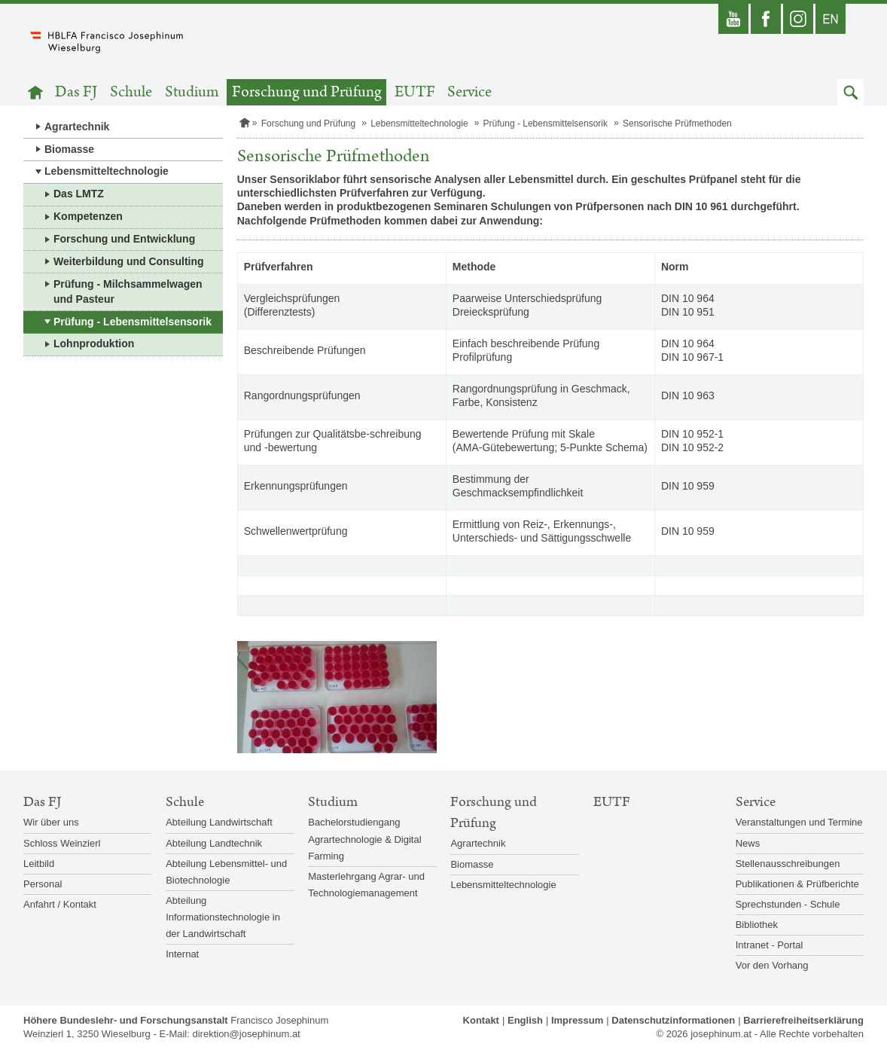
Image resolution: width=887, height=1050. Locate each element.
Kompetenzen (88, 216)
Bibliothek (757, 924)
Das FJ (76, 92)
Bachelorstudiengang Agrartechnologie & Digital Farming (364, 838)
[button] (850, 92)
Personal (42, 884)
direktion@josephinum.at (246, 1033)
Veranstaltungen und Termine (799, 822)
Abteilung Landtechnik (214, 843)
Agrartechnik (76, 127)
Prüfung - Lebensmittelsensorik (132, 322)
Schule (131, 92)
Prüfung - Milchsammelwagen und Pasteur (128, 291)
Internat (182, 954)
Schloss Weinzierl (61, 843)
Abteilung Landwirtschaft (219, 822)
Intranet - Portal (769, 945)
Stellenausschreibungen (788, 863)
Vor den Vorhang (772, 965)
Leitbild (38, 863)
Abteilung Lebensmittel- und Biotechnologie (226, 872)
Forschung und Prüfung (307, 92)
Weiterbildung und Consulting (128, 261)
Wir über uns (51, 822)
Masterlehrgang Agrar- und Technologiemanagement (366, 885)
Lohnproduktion (93, 343)
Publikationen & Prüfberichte (797, 884)
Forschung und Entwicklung (124, 239)
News (748, 843)
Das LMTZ (78, 194)
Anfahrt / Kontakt (59, 904)
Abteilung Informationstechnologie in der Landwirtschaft (223, 917)
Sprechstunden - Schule (788, 904)
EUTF (415, 92)
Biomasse (69, 149)
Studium (192, 92)
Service (469, 92)
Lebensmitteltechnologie (106, 171)
